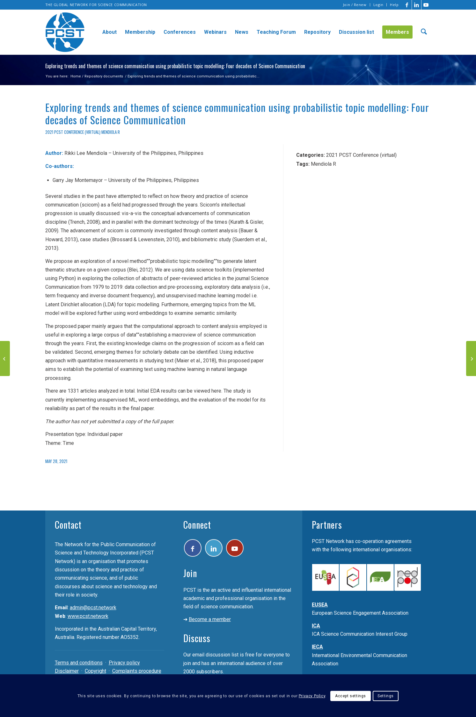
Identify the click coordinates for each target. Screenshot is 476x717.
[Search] (424, 32)
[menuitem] (355, 4)
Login (378, 4)
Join (190, 573)
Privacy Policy (312, 696)
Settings (385, 696)
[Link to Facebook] (407, 5)
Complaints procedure (136, 671)
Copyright (95, 671)
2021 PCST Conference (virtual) (72, 132)
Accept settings (350, 696)
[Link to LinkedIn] (416, 5)
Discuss (196, 638)
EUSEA (320, 605)
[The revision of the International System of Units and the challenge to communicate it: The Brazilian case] (5, 358)
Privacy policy (124, 663)
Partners (327, 524)
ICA (316, 626)
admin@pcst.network (93, 608)
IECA (317, 647)
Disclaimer (67, 671)
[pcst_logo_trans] (65, 32)
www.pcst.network (88, 616)
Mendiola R (110, 132)
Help (394, 4)
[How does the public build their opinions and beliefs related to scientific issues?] (471, 358)
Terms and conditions (79, 663)
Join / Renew (355, 4)
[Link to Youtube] (426, 5)
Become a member (210, 619)
